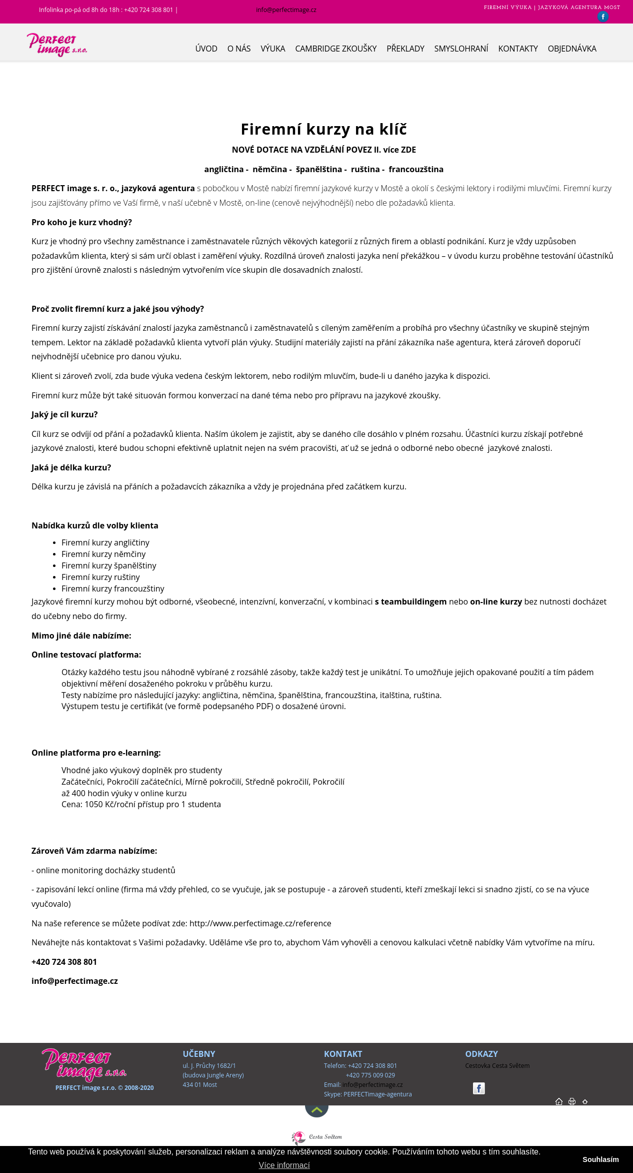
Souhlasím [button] (600, 1159)
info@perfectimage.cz (286, 10)
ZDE (408, 149)
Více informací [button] (284, 1165)
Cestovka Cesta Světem (498, 1065)
